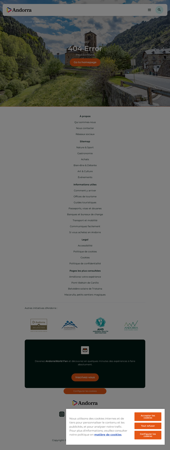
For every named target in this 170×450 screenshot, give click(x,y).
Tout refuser (148, 425)
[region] (115, 427)
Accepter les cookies (148, 416)
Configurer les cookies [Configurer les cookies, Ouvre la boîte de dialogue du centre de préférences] (148, 435)
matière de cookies (108, 434)
